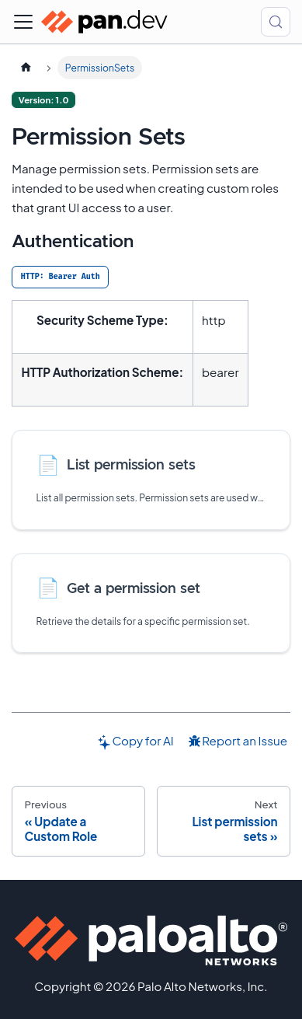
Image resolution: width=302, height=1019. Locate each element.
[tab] (60, 277)
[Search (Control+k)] (275, 22)
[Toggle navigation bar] (23, 21)
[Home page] (26, 67)
